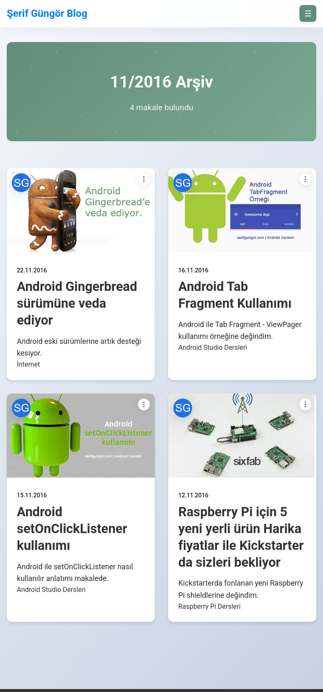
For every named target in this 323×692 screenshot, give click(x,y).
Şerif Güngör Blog (47, 13)
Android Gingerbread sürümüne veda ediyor (77, 303)
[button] (21, 182)
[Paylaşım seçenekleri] (144, 179)
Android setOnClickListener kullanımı (72, 528)
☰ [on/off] (308, 13)
